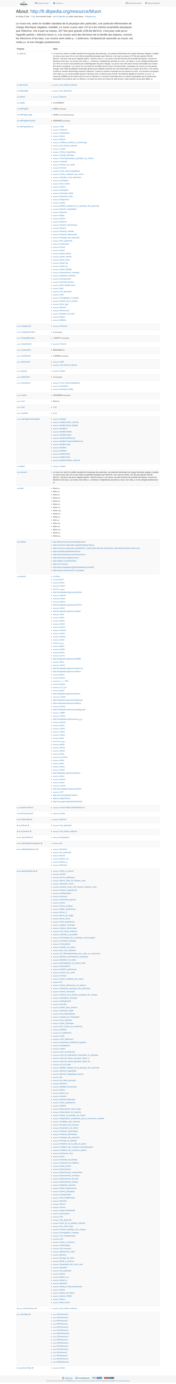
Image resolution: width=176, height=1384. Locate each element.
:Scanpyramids (62, 279)
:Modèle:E (60, 429)
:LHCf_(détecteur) (63, 1039)
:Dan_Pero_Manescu (64, 950)
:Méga (58, 215)
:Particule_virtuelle (63, 231)
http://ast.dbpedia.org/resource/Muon (67, 592)
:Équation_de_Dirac (64, 314)
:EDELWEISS (61, 966)
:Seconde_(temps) (63, 282)
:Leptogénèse (61, 1046)
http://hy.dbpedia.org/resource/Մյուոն (68, 668)
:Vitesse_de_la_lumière (65, 301)
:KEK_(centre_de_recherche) (67, 1026)
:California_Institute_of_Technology (70, 142)
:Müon (59, 665)
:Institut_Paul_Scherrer (65, 1007)
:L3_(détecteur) (62, 1033)
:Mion (58, 618)
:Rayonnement (62, 1169)
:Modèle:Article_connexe (66, 422)
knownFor (24, 831)
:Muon (56, 576)
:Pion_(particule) (62, 241)
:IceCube (59, 1004)
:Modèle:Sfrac (61, 457)
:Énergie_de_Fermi (63, 1258)
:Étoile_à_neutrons (63, 1261)
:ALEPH (59, 874)
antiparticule (24, 326)
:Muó (58, 614)
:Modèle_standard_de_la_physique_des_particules (76, 206)
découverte (23, 362)
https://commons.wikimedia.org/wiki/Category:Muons (73, 545)
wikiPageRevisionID (26, 121)
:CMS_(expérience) (64, 922)
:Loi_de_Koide (62, 1065)
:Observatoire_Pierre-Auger (67, 1109)
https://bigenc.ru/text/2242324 (64, 561)
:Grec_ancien (61, 184)
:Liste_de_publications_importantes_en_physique (75, 1055)
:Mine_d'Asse (61, 1302)
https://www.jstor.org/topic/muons (66, 558)
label (20, 488)
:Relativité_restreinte (64, 276)
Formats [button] (58, 3)
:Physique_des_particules (66, 238)
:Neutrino (60, 222)
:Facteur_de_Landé (64, 165)
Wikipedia (70, 1381)
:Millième (59, 320)
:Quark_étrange (62, 269)
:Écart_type (60, 304)
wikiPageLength (24, 115)
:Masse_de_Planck (63, 1293)
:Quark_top (60, 263)
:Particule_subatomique (65, 1131)
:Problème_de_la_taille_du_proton (69, 1144)
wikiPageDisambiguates (29, 843)
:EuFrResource (60, 1359)
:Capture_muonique (64, 925)
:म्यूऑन (59, 713)
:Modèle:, (60, 419)
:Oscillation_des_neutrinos (66, 1122)
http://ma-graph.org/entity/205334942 (67, 802)
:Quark (59, 250)
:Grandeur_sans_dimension (67, 177)
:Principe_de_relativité (65, 1141)
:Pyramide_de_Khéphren (66, 1163)
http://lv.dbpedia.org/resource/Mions (67, 703)
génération (23, 377)
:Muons (59, 856)
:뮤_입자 (60, 687)
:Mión (58, 760)
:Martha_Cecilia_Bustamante (67, 1287)
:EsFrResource (60, 1346)
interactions (24, 383)
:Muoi (58, 640)
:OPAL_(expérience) (64, 1103)
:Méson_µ (60, 862)
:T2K (58, 1217)
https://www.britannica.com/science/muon (69, 555)
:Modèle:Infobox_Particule (66, 460)
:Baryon (59, 139)
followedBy (22, 91)
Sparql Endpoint (152, 3)
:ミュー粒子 (61, 681)
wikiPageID (23, 109)
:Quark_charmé (62, 257)
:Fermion (59, 168)
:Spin (58, 288)
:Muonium (60, 212)
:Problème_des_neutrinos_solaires (70, 1150)
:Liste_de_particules (64, 1052)
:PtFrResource (60, 1324)
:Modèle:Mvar (61, 454)
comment (22, 472)
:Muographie (61, 837)
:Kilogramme (61, 200)
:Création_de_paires (64, 947)
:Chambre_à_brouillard (65, 934)
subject (21, 466)
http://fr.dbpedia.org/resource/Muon (65, 11)
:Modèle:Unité (61, 444)
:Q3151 (58, 580)
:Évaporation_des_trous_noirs (68, 1264)
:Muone (59, 678)
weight (21, 103)
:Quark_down (61, 260)
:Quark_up (60, 266)
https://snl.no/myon (60, 564)
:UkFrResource (60, 1318)
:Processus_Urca (63, 1153)
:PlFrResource (60, 1356)
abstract (21, 54)
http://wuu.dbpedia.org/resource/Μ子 (67, 789)
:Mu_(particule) (62, 852)
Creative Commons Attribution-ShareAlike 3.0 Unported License (109, 1381)
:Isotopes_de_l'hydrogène (66, 1017)
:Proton (59, 247)
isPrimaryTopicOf (25, 813)
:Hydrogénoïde (62, 1001)
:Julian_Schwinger (63, 1023)
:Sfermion (60, 1201)
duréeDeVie (24, 356)
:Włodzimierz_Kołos (64, 1252)
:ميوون (59, 589)
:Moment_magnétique (64, 209)
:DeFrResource (60, 1327)
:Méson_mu (61, 859)
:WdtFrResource (61, 1362)
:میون (58, 643)
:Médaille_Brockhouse (65, 1087)
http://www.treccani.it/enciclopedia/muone (69, 542)
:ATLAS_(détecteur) (64, 877)
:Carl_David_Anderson (65, 85)
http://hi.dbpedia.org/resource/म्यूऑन (67, 659)
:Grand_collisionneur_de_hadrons (69, 985)
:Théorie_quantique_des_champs (69, 1229)
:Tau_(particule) (62, 91)
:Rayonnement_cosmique (66, 272)
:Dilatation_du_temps (64, 960)
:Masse (59, 317)
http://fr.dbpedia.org (60, 16)
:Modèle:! (60, 448)
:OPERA (59, 1106)
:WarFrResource (61, 1333)
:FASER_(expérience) (64, 969)
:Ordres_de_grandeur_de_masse (69, 1115)
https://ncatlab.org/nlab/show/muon (66, 551)
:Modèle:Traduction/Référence (68, 441)
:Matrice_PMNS (62, 1296)
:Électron (59, 97)
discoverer (22, 85)
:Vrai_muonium (62, 1248)
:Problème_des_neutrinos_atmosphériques (73, 1147)
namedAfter (25, 837)
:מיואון (59, 656)
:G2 (57, 982)
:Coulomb (60, 161)
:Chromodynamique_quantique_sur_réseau (73, 158)
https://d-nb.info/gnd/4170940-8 (65, 795)
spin (21, 407)
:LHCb (58, 1036)
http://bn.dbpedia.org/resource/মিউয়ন (67, 605)
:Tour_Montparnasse (64, 1236)
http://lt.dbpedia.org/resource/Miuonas (68, 700)
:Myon (59, 586)
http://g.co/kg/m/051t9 (61, 798)
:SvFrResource (60, 1314)
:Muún (59, 697)
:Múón (59, 649)
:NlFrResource (60, 1321)
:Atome (59, 136)
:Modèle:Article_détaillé (65, 425)
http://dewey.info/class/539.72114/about (68, 570)
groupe (22, 371)
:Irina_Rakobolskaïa (64, 1014)
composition (24, 350)
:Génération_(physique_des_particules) (71, 988)
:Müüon (59, 637)
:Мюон (59, 599)
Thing (33, 16)
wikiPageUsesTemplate (28, 419)
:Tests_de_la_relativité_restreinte (69, 1223)
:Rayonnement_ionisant (65, 1182)
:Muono (59, 630)
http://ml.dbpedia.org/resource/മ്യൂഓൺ (69, 710)
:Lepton (59, 149)
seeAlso (21, 542)
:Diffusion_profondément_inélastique (70, 957)
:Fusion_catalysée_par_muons (68, 174)
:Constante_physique (64, 941)
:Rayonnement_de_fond (65, 1179)
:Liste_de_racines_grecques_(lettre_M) (71, 1061)
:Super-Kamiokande (64, 1210)
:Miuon (59, 748)
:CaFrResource (60, 1337)
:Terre (58, 295)
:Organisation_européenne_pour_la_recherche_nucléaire (78, 1118)
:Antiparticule (61, 133)
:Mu (57, 843)
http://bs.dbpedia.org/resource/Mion (67, 611)
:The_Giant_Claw (63, 1226)
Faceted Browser (133, 3)
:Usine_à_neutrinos (64, 1242)
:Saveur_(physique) (64, 1191)
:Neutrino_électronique (65, 225)
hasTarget (23, 1314)
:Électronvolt (61, 311)
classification (24, 344)
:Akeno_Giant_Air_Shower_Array (69, 881)
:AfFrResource (60, 1340)
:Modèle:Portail (62, 435)
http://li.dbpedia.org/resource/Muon (66, 694)
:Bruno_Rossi (61, 919)
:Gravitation (60, 181)
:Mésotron (60, 865)
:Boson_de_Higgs (63, 915)
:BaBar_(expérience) (64, 909)
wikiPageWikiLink (25, 127)
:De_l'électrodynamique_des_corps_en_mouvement (76, 954)
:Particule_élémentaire (65, 234)
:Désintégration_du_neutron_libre (69, 963)
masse (22, 395)
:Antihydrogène (62, 893)
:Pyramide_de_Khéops (65, 1160)
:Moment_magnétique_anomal (68, 1074)
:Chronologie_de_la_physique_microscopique (74, 938)
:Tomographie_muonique (66, 298)
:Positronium (61, 244)
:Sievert (59, 1204)
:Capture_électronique (65, 928)
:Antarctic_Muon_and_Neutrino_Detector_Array (75, 887)
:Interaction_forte (63, 196)
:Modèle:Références (64, 438)
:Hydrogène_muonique (65, 998)
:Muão (59, 744)
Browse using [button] (42, 3)
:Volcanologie (61, 1245)
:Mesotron (60, 849)
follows (21, 97)
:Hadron (59, 187)
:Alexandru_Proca (63, 884)
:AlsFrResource (61, 1343)
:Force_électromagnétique (66, 171)
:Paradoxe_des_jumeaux (66, 1125)
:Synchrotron (61, 1214)
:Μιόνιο (59, 627)
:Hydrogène (61, 190)
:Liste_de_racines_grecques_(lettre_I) (71, 1058)
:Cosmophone (61, 944)
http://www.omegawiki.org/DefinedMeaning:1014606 (73, 567)
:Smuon (59, 1207)
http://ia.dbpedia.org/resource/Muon (67, 671)
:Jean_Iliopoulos (62, 1020)
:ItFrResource (60, 1352)
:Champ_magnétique (64, 152)
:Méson (59, 219)
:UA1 (58, 1239)
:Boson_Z (60, 912)
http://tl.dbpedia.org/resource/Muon (66, 773)
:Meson (59, 1299)
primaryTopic (25, 1368)
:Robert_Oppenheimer (65, 1188)
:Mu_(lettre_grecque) (64, 1080)
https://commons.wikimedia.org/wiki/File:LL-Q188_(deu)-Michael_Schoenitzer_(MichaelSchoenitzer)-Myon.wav (96, 548)
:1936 (58, 127)
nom (21, 401)
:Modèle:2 (60, 451)
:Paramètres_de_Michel (65, 1128)
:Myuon (59, 595)
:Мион (59, 706)
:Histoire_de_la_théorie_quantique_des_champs (75, 995)
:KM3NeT (60, 1030)
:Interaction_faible (63, 193)
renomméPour (27, 1308)
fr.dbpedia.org (90, 16)
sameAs (21, 576)
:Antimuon (60, 130)
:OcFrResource (60, 1330)
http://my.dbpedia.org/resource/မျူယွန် (67, 719)
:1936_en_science (63, 871)
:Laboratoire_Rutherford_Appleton (69, 1042)
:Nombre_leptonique (64, 1099)
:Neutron (59, 228)
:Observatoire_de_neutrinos (67, 1112)
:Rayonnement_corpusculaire (67, 1172)
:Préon (59, 1157)
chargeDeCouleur (26, 332)
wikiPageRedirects (27, 849)
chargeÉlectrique (26, 338)
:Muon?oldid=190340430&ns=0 (69, 807)
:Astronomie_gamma (64, 900)
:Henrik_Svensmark (64, 992)
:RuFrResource (60, 1349)
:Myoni (58, 646)
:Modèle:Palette (62, 432)
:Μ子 (58, 792)
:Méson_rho (61, 1093)
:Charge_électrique (63, 155)
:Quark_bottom (62, 253)
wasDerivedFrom (25, 807)
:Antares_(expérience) (65, 890)
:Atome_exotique (63, 906)
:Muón (58, 652)
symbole (22, 413)
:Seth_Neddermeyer (64, 285)
